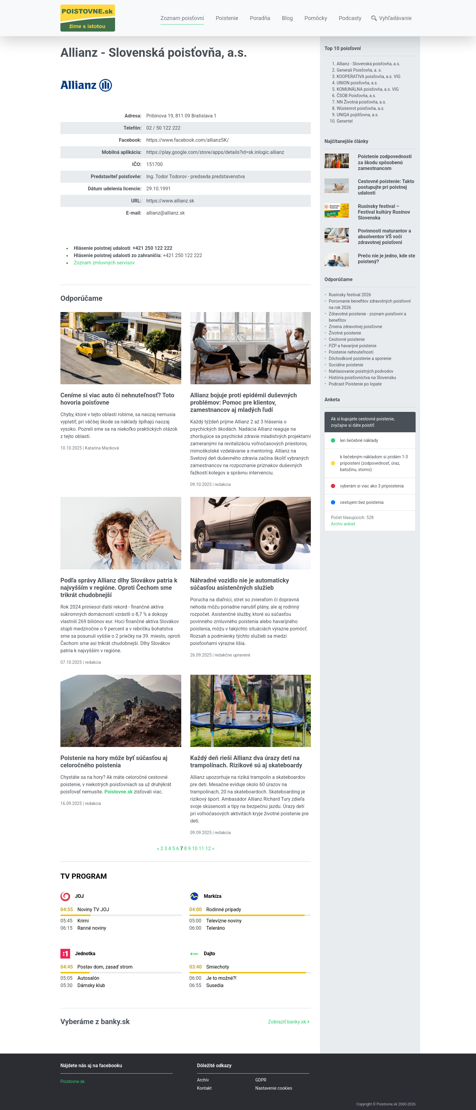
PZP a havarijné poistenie (352, 345)
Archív (203, 1080)
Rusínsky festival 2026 (350, 294)
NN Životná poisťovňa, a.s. (361, 102)
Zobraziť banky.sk (289, 1022)
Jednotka (85, 953)
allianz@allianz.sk (165, 213)
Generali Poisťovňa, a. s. (359, 70)
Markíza (213, 896)
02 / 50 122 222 (163, 128)
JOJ (79, 896)
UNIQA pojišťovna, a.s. (358, 114)
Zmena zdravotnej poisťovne (355, 326)
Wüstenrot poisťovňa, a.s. (360, 108)
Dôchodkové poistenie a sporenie (360, 358)
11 (201, 848)
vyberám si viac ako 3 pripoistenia (372, 486)
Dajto (209, 953)
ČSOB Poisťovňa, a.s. (356, 95)
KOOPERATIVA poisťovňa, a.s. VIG (368, 76)
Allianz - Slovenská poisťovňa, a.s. (368, 63)
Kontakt (204, 1088)
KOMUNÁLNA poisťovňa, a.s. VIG (368, 89)
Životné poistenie (345, 333)
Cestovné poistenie (347, 339)
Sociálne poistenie (346, 364)
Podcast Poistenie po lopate (355, 384)
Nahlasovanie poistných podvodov (361, 371)
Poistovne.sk (72, 1081)
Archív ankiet (343, 523)
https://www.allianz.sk (170, 201)
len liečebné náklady (359, 440)
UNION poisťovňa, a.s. (357, 82)
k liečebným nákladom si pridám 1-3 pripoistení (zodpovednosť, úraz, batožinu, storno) (374, 463)
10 (195, 848)
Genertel (345, 121)
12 (208, 848)
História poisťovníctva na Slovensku (362, 377)
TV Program (83, 876)
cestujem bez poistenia (362, 502)
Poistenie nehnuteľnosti (351, 352)
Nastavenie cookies (273, 1088)
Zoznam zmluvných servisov (104, 263)
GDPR (260, 1080)
